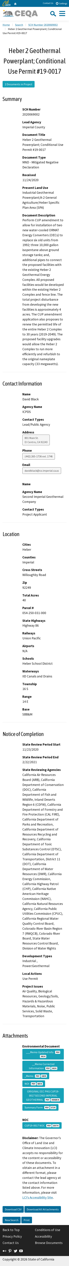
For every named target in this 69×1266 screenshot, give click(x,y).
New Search (11, 1220)
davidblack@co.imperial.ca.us (42, 470)
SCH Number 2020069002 (43, 25)
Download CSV (13, 1209)
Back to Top (11, 1230)
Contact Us (48, 3)
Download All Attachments (43, 1209)
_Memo (36, 1076)
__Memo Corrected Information (43, 1066)
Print (27, 1220)
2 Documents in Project (18, 84)
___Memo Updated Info (43, 1054)
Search (19, 25)
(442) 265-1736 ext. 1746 (39, 456)
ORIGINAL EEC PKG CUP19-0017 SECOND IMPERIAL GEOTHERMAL (43, 1095)
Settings (61, 3)
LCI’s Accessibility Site (37, 1197)
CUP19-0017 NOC (42, 1125)
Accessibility (43, 1236)
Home (6, 25)
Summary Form (40, 1107)
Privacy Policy (12, 1236)
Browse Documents (48, 1243)
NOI (34, 1083)
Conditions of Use (47, 1230)
